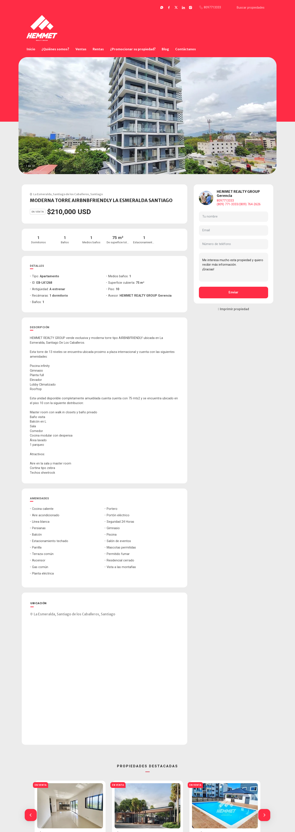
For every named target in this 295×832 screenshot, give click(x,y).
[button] (31, 815)
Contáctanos (185, 49)
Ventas (80, 49)
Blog (165, 49)
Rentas (98, 49)
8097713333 (225, 200)
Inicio (31, 49)
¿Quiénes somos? (55, 49)
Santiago (96, 194)
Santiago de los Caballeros (71, 194)
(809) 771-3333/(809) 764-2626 (239, 204)
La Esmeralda (42, 194)
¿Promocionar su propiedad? (133, 49)
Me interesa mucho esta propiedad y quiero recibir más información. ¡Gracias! (233, 267)
